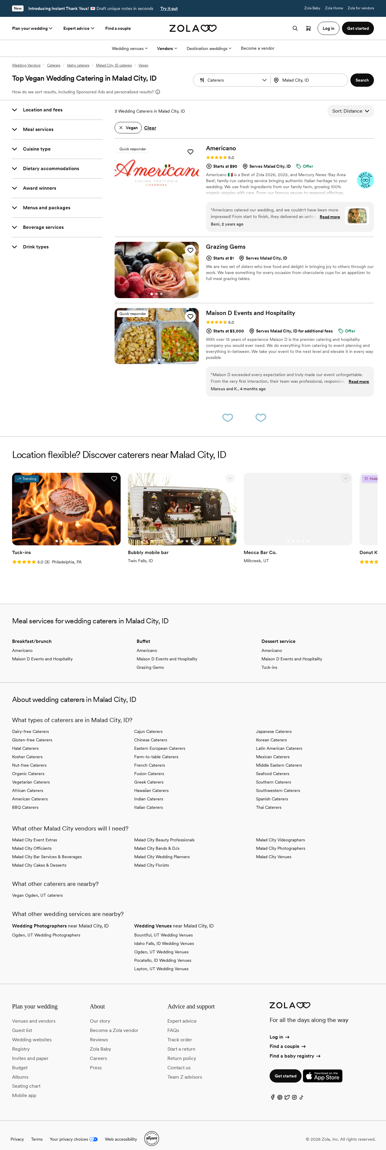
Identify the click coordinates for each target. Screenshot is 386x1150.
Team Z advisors (184, 1069)
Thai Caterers (268, 799)
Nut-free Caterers (29, 757)
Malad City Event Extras (34, 832)
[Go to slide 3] (161, 195)
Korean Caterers (271, 732)
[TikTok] (302, 1091)
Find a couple (118, 28)
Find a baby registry (295, 1048)
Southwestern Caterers (278, 782)
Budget (19, 1060)
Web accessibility (121, 1131)
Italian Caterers (148, 799)
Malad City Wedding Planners (162, 848)
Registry (21, 1041)
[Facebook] (273, 1091)
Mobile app (24, 1088)
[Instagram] (294, 1091)
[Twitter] (287, 1091)
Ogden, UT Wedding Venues (161, 944)
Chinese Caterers (150, 732)
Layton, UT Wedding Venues (161, 960)
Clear (150, 128)
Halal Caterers (25, 740)
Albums (20, 1069)
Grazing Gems (150, 659)
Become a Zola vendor (114, 1023)
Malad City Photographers (280, 840)
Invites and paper (30, 1050)
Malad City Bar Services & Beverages (47, 848)
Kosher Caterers (27, 748)
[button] (264, 80)
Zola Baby (312, 8)
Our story (100, 1013)
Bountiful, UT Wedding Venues (163, 927)
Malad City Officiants (32, 840)
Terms (37, 1131)
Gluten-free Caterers (32, 732)
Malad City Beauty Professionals (164, 832)
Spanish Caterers (272, 791)
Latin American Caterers (279, 740)
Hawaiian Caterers (151, 782)
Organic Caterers (28, 765)
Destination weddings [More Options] (209, 48)
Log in (280, 1029)
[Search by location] (310, 80)
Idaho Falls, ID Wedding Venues (164, 935)
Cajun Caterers (148, 723)
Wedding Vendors (26, 65)
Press (96, 1060)
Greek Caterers (148, 774)
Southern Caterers (273, 774)
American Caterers (30, 791)
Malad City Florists (151, 857)
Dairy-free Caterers (30, 723)
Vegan (143, 65)
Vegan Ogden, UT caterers (37, 887)
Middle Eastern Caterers (279, 757)
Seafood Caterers (272, 765)
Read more (330, 216)
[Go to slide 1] (151, 195)
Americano (22, 642)
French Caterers (149, 757)
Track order (179, 1032)
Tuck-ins (269, 659)
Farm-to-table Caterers (156, 748)
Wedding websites (32, 1032)
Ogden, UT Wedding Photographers (46, 927)
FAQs (173, 1023)
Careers (98, 1050)
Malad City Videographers (280, 832)
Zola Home (334, 8)
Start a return (181, 1041)
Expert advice (79, 28)
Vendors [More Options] (167, 48)
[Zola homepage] (193, 28)
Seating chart (26, 1078)
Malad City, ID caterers (114, 65)
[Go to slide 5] (70, 533)
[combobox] (310, 80)
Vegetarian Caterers (31, 774)
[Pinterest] (280, 1091)
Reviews (99, 1032)
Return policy (181, 1050)
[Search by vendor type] (232, 80)
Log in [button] (328, 28)
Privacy (17, 1131)
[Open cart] (308, 28)
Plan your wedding (33, 28)
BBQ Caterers (25, 799)
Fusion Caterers (149, 765)
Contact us (179, 1060)
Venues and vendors (33, 1013)
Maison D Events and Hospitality (42, 651)
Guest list (22, 1023)
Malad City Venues (273, 848)
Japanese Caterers (274, 723)
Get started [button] (358, 28)
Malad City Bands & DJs (156, 840)
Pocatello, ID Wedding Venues (162, 952)
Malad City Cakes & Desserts (39, 857)
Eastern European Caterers (159, 740)
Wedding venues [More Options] (129, 48)
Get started (285, 1068)
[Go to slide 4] (163, 360)
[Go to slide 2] (156, 195)
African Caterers (27, 782)
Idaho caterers (78, 65)
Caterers (53, 65)
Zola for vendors (361, 8)
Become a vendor (257, 48)
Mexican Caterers (273, 748)
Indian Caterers (148, 791)
